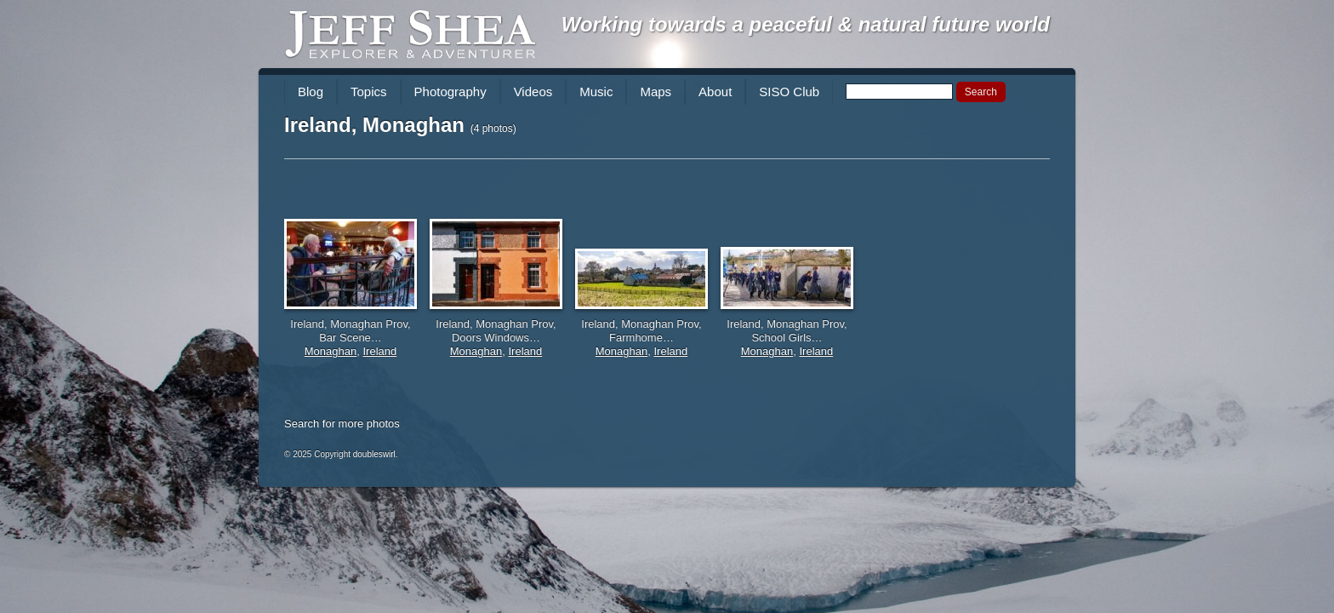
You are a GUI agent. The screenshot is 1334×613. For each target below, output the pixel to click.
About (715, 91)
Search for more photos (342, 423)
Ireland (379, 351)
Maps (655, 91)
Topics (369, 91)
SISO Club (789, 91)
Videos (533, 91)
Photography (450, 91)
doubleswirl (374, 454)
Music (596, 91)
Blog (310, 91)
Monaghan (330, 351)
